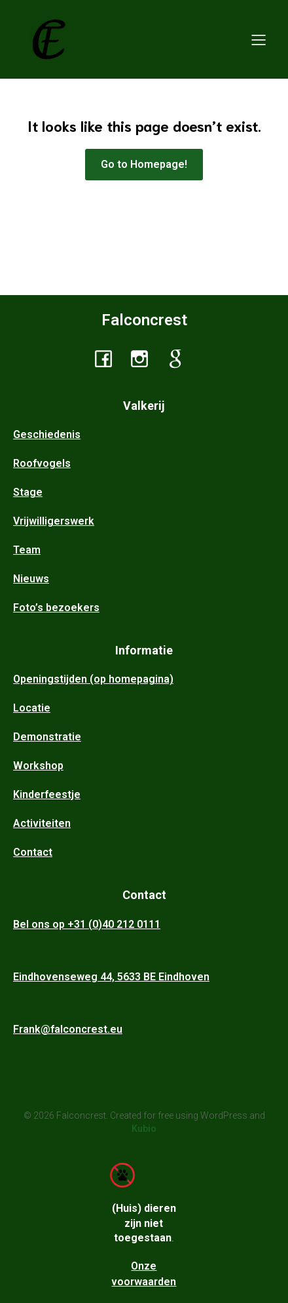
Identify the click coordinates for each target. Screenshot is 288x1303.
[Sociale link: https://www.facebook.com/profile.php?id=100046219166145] (108, 358)
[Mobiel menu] (258, 39)
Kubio (144, 1128)
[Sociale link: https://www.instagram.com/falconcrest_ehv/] (144, 358)
